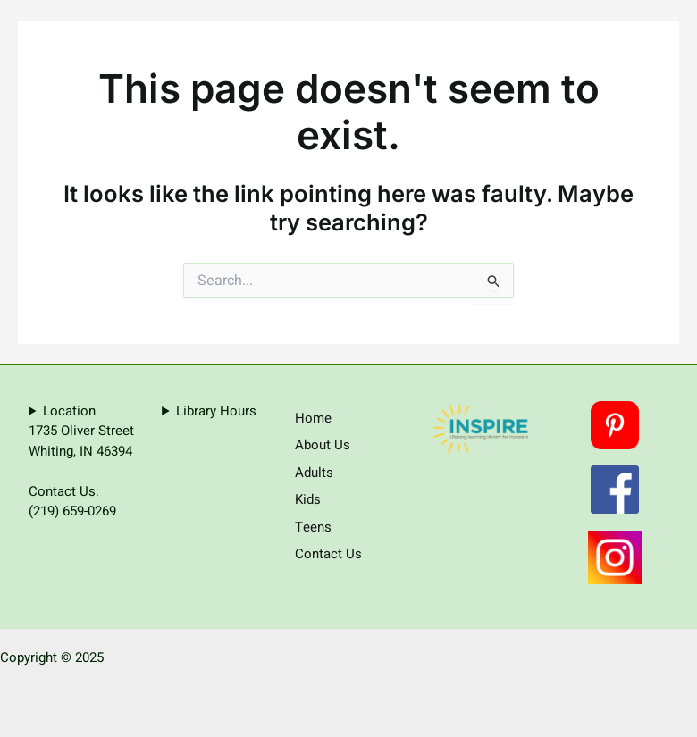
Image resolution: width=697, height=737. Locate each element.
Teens (313, 527)
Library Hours (216, 411)
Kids (308, 499)
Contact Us (328, 554)
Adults (314, 472)
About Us (322, 445)
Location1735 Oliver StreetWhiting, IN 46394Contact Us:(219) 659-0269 (81, 461)
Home (313, 418)
